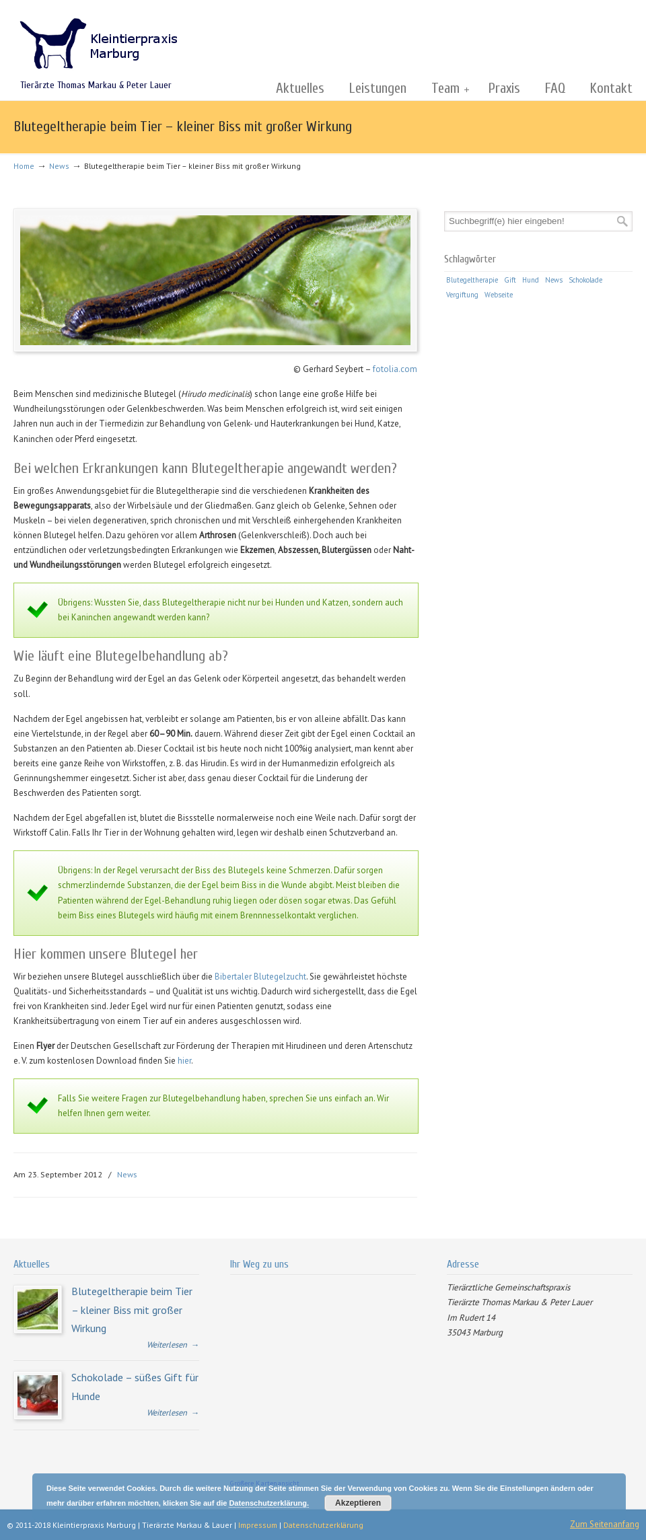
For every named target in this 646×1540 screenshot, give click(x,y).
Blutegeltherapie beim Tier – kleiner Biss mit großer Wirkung (131, 1309)
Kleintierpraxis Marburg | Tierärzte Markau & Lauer (97, 37)
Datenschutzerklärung (323, 1525)
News (59, 166)
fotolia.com (395, 369)
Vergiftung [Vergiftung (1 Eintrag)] (462, 294)
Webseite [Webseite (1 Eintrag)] (499, 294)
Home (23, 166)
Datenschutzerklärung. (269, 1503)
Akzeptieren (358, 1503)
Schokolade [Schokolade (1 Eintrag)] (585, 280)
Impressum (257, 1525)
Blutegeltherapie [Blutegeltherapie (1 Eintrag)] (472, 280)
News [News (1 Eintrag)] (554, 280)
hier (184, 1060)
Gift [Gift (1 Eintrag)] (510, 280)
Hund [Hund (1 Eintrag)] (530, 280)
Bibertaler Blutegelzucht (260, 976)
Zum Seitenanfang (604, 1524)
